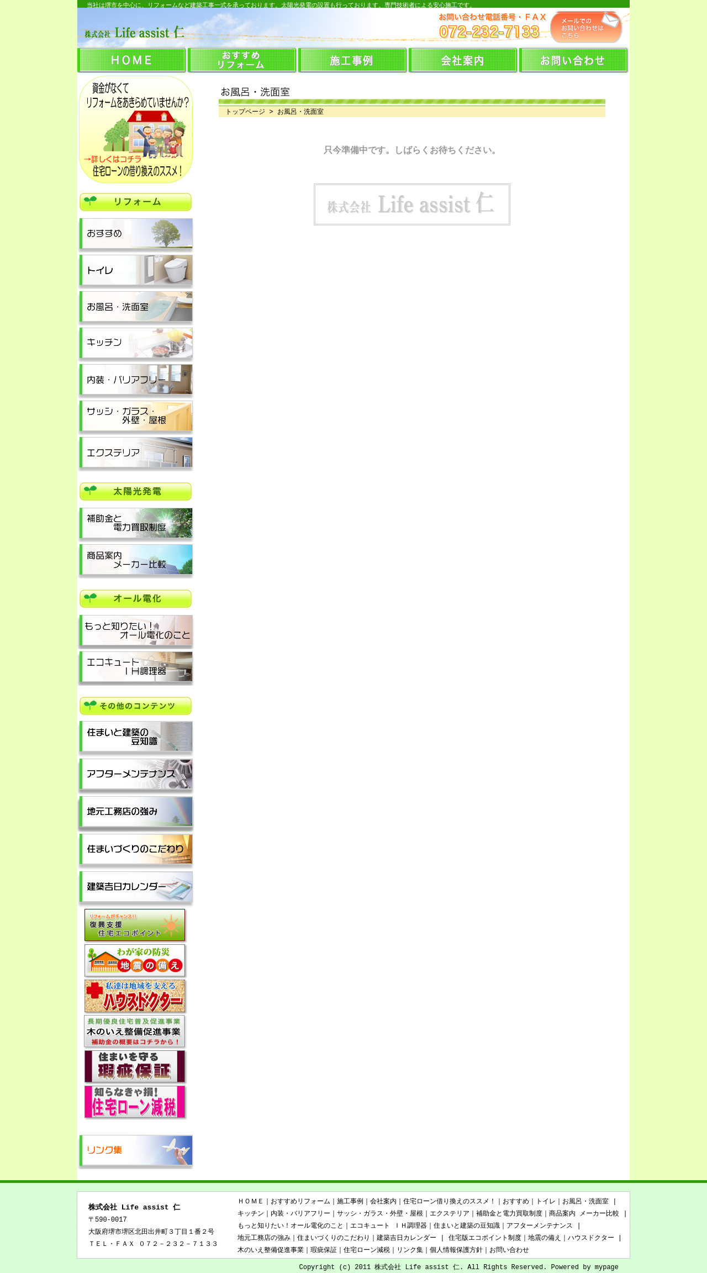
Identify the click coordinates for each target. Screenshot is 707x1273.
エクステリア (449, 1213)
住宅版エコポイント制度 (485, 1238)
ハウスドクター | (595, 1238)
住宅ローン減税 (367, 1250)
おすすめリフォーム (300, 1201)
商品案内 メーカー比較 (584, 1213)
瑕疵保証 (323, 1250)
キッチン (251, 1213)
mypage (607, 1267)
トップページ (242, 112)
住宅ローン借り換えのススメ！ (449, 1201)
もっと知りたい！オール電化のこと (291, 1225)
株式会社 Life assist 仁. (418, 1267)
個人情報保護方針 (456, 1250)
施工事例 (350, 1201)
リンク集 (410, 1250)
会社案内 (383, 1201)
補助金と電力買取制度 (509, 1213)
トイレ (546, 1201)
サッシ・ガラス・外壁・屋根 (380, 1213)
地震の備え (544, 1238)
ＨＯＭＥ (251, 1201)
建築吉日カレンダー (406, 1238)
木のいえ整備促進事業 (271, 1250)
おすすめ (516, 1201)
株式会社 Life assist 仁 (134, 1208)
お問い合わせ (509, 1250)
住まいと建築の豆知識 (467, 1225)
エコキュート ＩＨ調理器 (388, 1225)
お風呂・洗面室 (585, 1201)
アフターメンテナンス (539, 1225)
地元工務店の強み (264, 1238)
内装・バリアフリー (300, 1213)
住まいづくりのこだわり (333, 1238)
